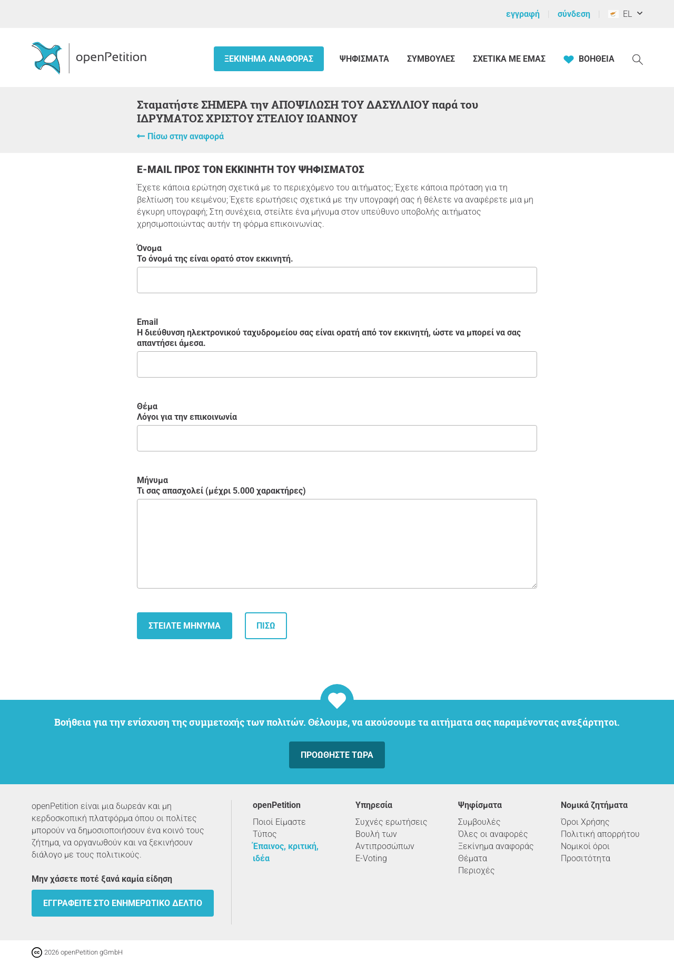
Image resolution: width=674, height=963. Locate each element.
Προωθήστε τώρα (337, 755)
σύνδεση (574, 14)
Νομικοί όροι (585, 846)
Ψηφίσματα (365, 59)
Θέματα (472, 858)
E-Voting (371, 858)
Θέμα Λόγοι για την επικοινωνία (337, 426)
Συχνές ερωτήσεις (391, 822)
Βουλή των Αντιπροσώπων (384, 840)
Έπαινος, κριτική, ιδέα (286, 852)
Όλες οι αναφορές (493, 834)
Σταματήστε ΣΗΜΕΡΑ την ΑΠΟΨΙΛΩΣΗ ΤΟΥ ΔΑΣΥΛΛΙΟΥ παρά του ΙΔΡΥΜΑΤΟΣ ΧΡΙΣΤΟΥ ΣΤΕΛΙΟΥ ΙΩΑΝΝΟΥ (307, 111)
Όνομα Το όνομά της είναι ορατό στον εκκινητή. (337, 268)
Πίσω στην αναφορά (185, 136)
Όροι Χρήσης (585, 822)
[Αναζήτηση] (637, 59)
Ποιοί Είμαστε (279, 822)
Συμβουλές (431, 59)
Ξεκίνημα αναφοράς (268, 59)
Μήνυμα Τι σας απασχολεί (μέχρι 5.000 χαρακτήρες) (337, 532)
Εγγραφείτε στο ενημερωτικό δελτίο (122, 903)
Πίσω (265, 626)
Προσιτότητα (585, 858)
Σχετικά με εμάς (509, 59)
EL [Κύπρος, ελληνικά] (620, 14)
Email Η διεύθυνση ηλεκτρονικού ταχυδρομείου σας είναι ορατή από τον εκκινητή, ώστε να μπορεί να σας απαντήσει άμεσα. (337, 347)
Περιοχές (476, 870)
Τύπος (265, 834)
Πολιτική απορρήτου (600, 834)
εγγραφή (523, 14)
